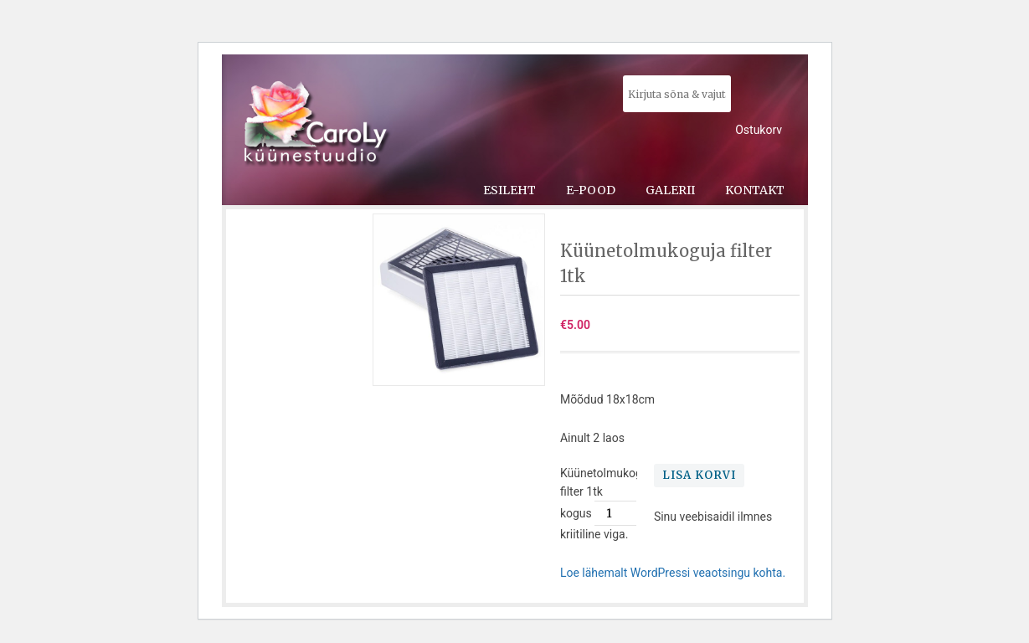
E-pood (590, 190)
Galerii (670, 190)
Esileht (509, 190)
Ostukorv (758, 129)
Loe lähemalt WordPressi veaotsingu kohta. (672, 572)
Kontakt (755, 190)
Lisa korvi (699, 475)
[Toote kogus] (615, 513)
